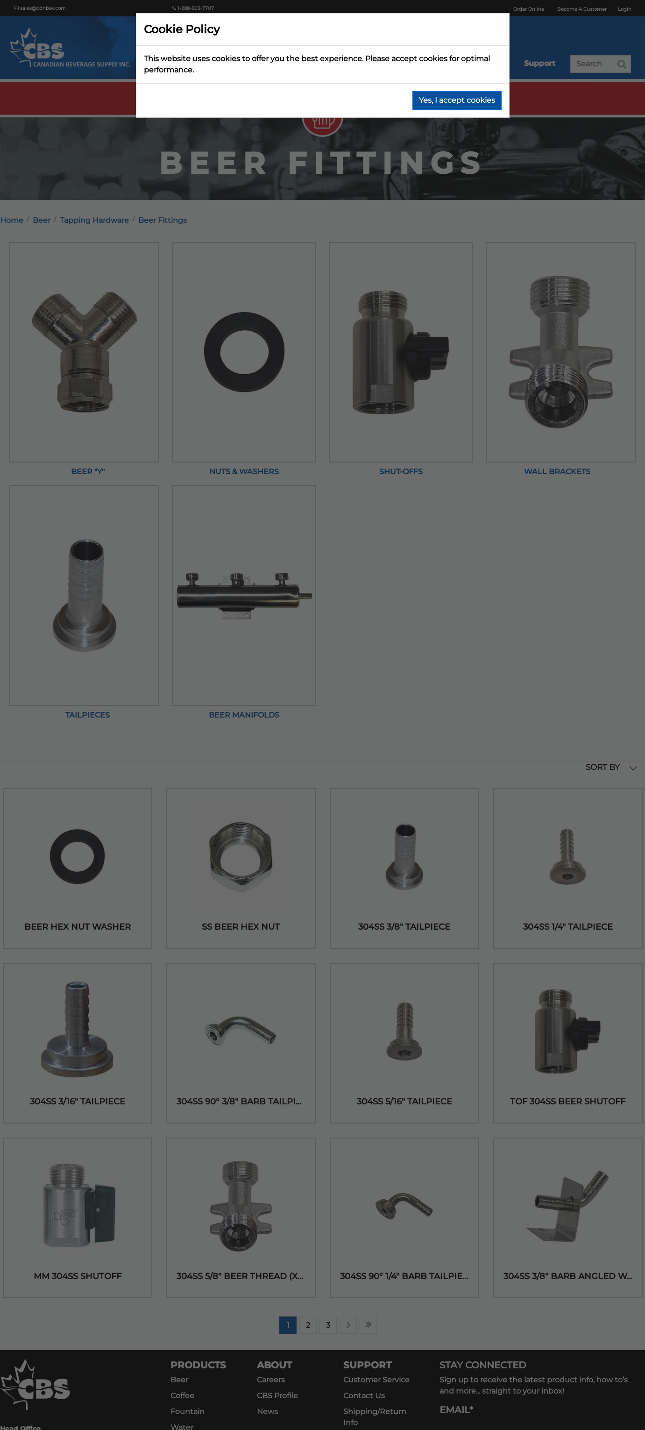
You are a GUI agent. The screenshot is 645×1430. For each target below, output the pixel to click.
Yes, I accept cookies (457, 100)
